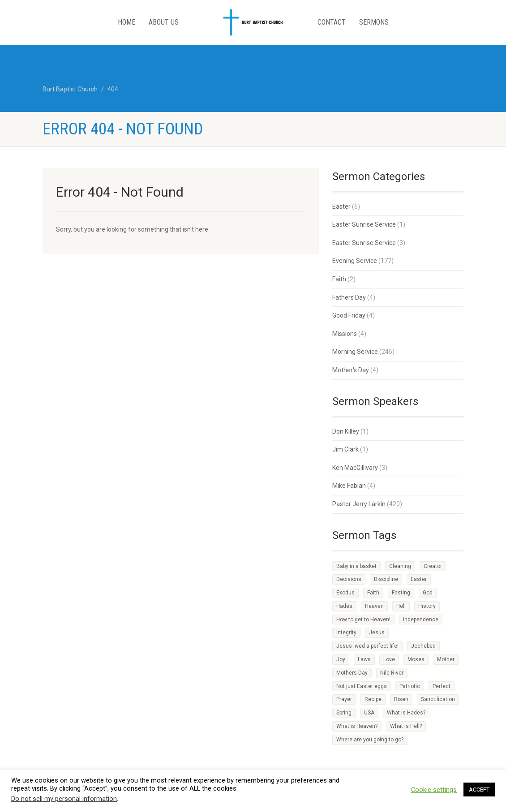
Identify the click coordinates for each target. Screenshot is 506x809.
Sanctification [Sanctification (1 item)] (438, 699)
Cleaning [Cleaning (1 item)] (400, 566)
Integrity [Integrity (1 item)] (346, 632)
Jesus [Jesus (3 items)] (377, 632)
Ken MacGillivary (355, 467)
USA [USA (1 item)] (369, 713)
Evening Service (354, 260)
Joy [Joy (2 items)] (340, 659)
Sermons (374, 22)
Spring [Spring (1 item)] (344, 713)
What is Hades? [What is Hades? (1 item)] (406, 713)
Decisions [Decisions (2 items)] (348, 579)
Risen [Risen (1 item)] (401, 699)
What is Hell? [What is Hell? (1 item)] (406, 726)
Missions (344, 333)
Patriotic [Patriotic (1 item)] (409, 686)
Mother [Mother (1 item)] (446, 659)
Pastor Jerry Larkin (359, 504)
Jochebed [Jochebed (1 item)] (423, 646)
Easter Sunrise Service (364, 224)
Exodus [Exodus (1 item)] (345, 593)
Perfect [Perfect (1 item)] (441, 686)
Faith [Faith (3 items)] (373, 593)
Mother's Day (350, 370)
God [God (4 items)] (428, 593)
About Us (164, 22)
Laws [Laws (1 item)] (364, 659)
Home (126, 22)
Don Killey (345, 431)
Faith (339, 279)
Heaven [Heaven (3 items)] (374, 606)
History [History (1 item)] (427, 606)
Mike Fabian (349, 485)
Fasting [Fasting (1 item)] (401, 593)
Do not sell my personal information (64, 799)
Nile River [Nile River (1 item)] (391, 673)
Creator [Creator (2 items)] (433, 566)
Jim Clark (345, 449)
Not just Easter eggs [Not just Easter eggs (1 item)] (361, 686)
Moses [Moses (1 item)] (416, 659)
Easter (341, 206)
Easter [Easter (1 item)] (419, 579)
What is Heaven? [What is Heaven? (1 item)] (356, 726)
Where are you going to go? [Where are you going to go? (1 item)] (369, 739)
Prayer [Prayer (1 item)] (344, 699)
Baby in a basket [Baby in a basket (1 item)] (356, 566)
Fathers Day (349, 297)
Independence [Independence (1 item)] (420, 619)
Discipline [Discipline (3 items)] (386, 579)
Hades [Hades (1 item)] (344, 606)
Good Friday (348, 315)
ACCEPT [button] (479, 789)
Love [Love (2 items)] (389, 659)
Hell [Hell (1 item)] (401, 606)
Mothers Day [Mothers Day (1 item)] (352, 673)
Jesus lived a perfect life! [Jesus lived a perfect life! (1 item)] (367, 646)
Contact (331, 22)
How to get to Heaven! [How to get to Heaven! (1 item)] (363, 619)
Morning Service (355, 351)
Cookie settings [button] (434, 790)
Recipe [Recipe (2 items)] (373, 699)
